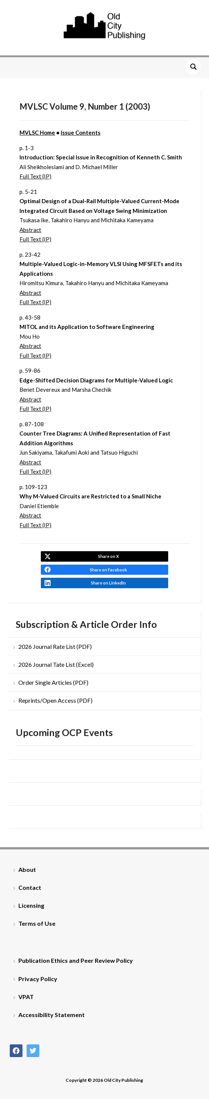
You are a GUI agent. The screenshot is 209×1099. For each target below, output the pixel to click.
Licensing (31, 905)
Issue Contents (80, 132)
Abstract (30, 229)
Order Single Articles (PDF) (53, 682)
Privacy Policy (37, 978)
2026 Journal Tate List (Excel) (56, 664)
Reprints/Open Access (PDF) (55, 700)
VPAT (26, 996)
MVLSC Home (37, 132)
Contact (29, 887)
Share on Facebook (108, 569)
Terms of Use (36, 923)
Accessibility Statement (51, 1014)
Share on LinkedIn (108, 582)
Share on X (108, 556)
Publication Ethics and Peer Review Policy (75, 960)
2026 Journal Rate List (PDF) (55, 646)
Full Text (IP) (35, 176)
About (27, 869)
